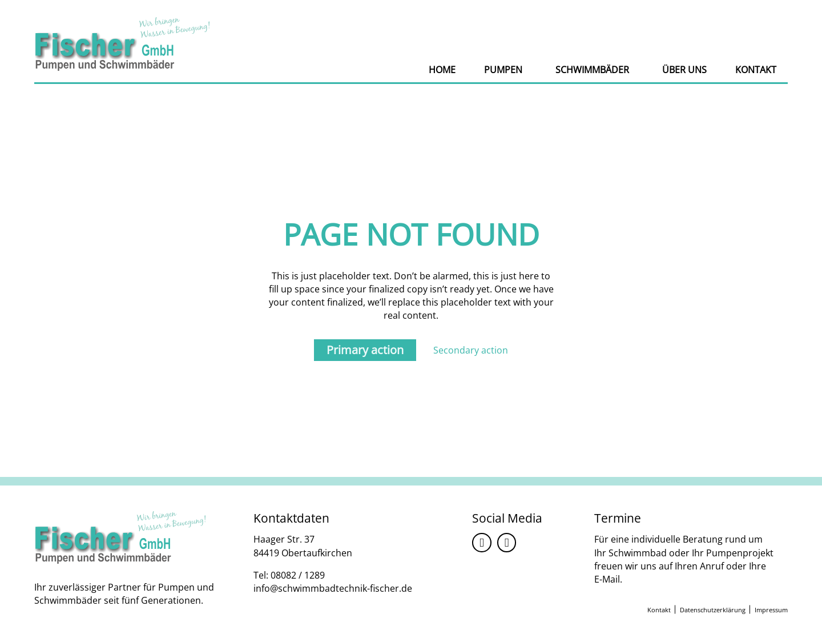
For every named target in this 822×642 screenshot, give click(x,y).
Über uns (684, 69)
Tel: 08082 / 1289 (289, 575)
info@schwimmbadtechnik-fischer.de (332, 588)
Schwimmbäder (592, 69)
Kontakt (755, 69)
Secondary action (470, 350)
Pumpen (503, 69)
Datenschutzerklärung (713, 609)
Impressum (771, 609)
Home (442, 69)
